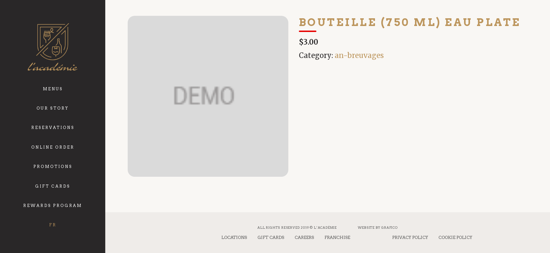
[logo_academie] (52, 47)
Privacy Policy (410, 237)
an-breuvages (359, 55)
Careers (304, 237)
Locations (234, 237)
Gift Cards (270, 237)
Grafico (389, 227)
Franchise (337, 237)
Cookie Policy (455, 237)
